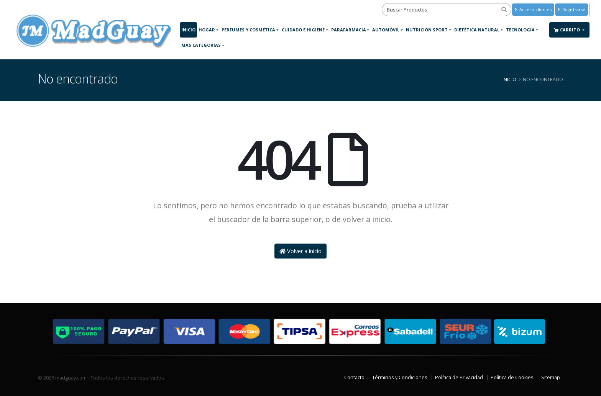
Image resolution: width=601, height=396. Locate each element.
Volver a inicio (300, 251)
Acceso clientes (533, 9)
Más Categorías (201, 45)
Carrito (567, 30)
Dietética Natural (476, 30)
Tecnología (520, 30)
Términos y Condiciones (399, 377)
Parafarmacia (348, 30)
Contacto (354, 377)
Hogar (207, 30)
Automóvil (385, 30)
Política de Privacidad (459, 377)
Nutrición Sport (427, 30)
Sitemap (550, 377)
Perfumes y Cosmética (248, 30)
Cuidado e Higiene (303, 30)
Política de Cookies (512, 377)
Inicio (188, 30)
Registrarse (571, 9)
